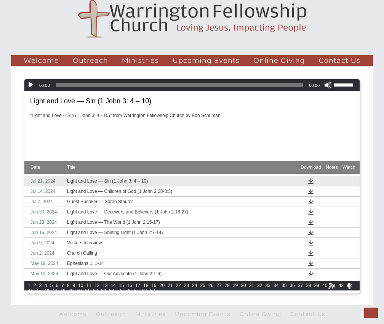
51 (87, 291)
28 (227, 285)
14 (113, 285)
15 (121, 285)
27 (218, 285)
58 (144, 291)
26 (210, 285)
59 (152, 291)
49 (71, 291)
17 (137, 285)
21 (170, 285)
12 (96, 285)
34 (276, 285)
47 (54, 291)
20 (162, 285)
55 (119, 291)
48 (62, 291)
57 (136, 291)
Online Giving (279, 60)
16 (129, 285)
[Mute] (328, 85)
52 (95, 291)
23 (186, 285)
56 (127, 291)
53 (103, 291)
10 (80, 285)
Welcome (41, 60)
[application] (192, 85)
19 (153, 285)
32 (259, 285)
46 (46, 291)
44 (30, 291)
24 (194, 285)
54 (111, 291)
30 (243, 285)
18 (145, 285)
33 (267, 285)
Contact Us (339, 60)
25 (202, 285)
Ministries (140, 60)
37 (300, 285)
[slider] (179, 85)
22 (178, 285)
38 (308, 285)
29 (235, 285)
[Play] (31, 85)
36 (292, 285)
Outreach (90, 60)
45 (38, 291)
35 (284, 285)
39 (316, 285)
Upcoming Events (206, 60)
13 (104, 285)
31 (251, 285)
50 (79, 291)
